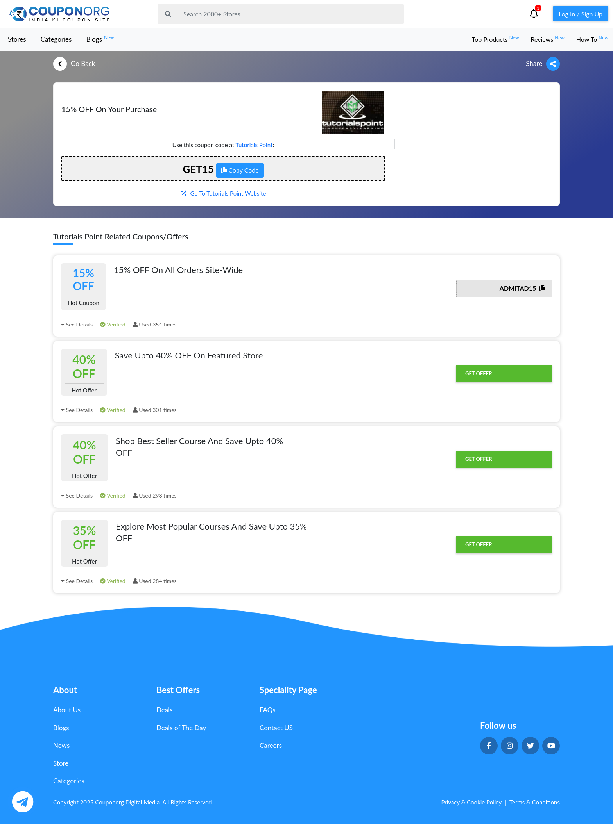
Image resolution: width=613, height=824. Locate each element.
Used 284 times (155, 581)
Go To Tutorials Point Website (223, 193)
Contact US (276, 728)
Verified (112, 324)
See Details (77, 324)
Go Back (74, 64)
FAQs (268, 710)
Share (543, 64)
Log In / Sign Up (580, 14)
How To (592, 39)
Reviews (547, 39)
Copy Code (239, 170)
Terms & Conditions (534, 802)
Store (60, 763)
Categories (56, 39)
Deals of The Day (181, 728)
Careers (271, 745)
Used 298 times (155, 495)
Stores (17, 39)
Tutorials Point (254, 144)
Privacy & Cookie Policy (471, 802)
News (61, 745)
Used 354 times (155, 324)
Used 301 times (155, 410)
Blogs (100, 38)
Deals (164, 710)
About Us (67, 710)
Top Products (495, 39)
